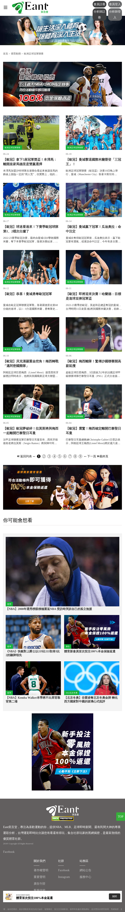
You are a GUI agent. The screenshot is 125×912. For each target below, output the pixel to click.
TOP (120, 816)
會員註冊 (99, 4)
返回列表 (24, 456)
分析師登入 (115, 14)
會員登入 (115, 4)
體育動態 (16, 53)
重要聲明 (39, 877)
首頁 (5, 53)
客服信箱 (39, 890)
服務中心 (85, 877)
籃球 (9, 604)
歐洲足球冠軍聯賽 (33, 53)
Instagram (64, 877)
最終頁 (103, 456)
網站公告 (85, 870)
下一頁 (93, 456)
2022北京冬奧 (71, 693)
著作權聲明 (41, 870)
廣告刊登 (39, 883)
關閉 (114, 896)
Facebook (8, 851)
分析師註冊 (99, 14)
